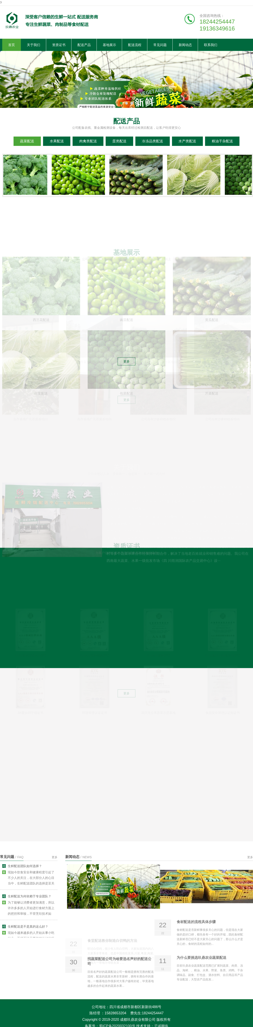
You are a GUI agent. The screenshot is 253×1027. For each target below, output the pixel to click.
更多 (54, 857)
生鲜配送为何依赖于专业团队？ (29, 899)
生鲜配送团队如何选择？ (25, 869)
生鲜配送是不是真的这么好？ (28, 929)
